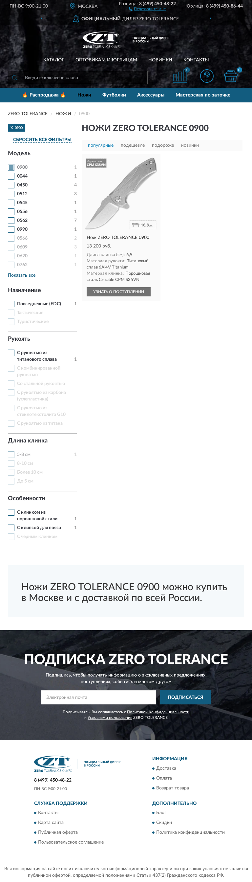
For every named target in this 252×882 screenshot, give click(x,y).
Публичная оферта (58, 832)
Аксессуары (150, 95)
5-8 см (24, 454)
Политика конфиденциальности (190, 832)
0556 (22, 211)
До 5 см (25, 481)
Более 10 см (30, 472)
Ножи (84, 95)
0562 (22, 220)
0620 (22, 256)
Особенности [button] (26, 499)
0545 (22, 203)
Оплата (164, 778)
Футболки (114, 95)
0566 (22, 238)
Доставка (166, 768)
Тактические (30, 313)
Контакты (196, 60)
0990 (22, 229)
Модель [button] (19, 154)
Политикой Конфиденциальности (158, 712)
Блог (161, 813)
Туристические (33, 321)
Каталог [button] (53, 60)
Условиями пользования (110, 718)
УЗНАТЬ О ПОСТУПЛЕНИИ (118, 292)
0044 (22, 176)
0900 (22, 167)
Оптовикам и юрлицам (106, 60)
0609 (22, 247)
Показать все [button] (21, 275)
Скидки (164, 823)
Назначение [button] (24, 290)
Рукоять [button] (19, 339)
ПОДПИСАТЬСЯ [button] (185, 697)
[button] (147, 9)
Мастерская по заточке (203, 95)
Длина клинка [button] (28, 441)
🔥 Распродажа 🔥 (44, 95)
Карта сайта (51, 823)
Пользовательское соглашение (71, 842)
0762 (22, 265)
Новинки (160, 60)
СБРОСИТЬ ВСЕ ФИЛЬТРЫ (42, 140)
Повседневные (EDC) (39, 304)
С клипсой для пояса (39, 528)
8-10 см (25, 463)
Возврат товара (172, 788)
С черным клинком (37, 536)
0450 (22, 185)
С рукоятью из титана (40, 423)
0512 (22, 194)
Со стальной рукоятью (41, 383)
